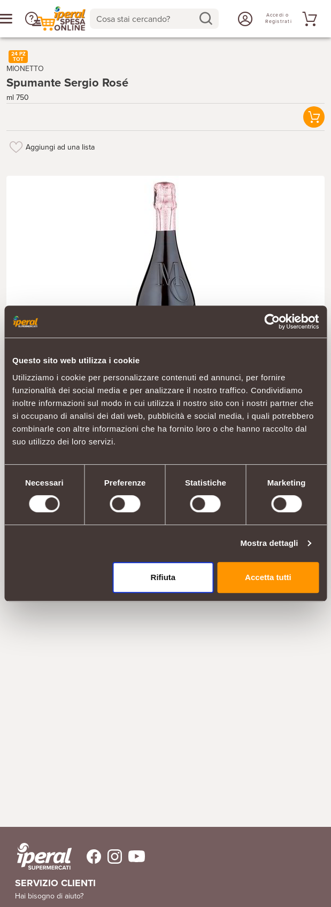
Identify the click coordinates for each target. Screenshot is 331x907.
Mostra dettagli (269, 543)
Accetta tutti (268, 577)
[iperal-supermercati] (44, 856)
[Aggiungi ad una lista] (16, 147)
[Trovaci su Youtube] (133, 856)
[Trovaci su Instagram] (111, 856)
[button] (314, 117)
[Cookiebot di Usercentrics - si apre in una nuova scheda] (272, 322)
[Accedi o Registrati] (244, 19)
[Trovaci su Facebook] (87, 856)
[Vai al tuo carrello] (308, 19)
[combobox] (154, 19)
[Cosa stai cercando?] (146, 19)
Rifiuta (163, 577)
